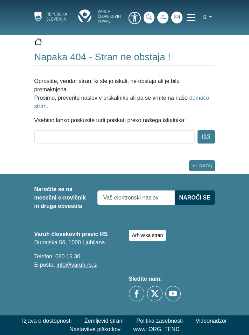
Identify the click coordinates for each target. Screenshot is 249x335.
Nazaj (202, 165)
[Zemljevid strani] (162, 17)
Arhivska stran (147, 235)
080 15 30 (67, 256)
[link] (135, 19)
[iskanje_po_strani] (149, 17)
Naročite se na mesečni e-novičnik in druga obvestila (60, 197)
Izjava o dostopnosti (46, 321)
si (205, 17)
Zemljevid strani (104, 321)
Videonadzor (211, 321)
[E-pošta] (176, 17)
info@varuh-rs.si (77, 265)
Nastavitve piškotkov (94, 329)
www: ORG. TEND (156, 329)
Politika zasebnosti (159, 321)
